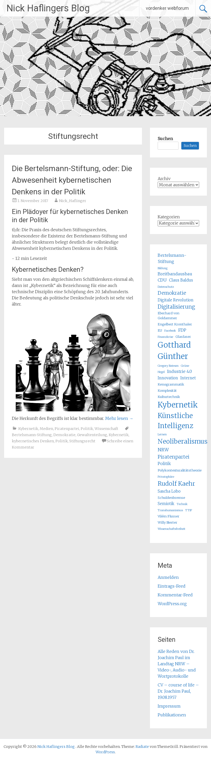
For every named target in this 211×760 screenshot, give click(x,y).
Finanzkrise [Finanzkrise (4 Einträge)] (165, 337)
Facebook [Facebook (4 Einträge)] (170, 330)
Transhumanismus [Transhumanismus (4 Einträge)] (170, 510)
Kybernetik (28, 428)
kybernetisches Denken (33, 441)
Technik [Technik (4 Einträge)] (182, 504)
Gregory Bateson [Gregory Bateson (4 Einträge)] (168, 365)
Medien (46, 428)
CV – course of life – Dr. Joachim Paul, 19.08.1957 (178, 691)
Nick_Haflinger (72, 200)
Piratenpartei (67, 428)
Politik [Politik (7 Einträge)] (164, 463)
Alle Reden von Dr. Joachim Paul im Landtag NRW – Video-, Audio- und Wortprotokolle (177, 664)
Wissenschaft (106, 428)
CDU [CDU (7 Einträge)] (162, 280)
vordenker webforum (167, 8)
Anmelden (168, 577)
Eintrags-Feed (171, 586)
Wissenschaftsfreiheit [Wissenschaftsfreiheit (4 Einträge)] (171, 529)
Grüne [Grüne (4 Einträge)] (185, 365)
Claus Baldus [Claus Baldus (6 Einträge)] (181, 280)
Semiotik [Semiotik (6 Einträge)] (166, 503)
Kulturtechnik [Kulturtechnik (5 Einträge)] (169, 397)
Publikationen (172, 714)
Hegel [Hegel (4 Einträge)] (161, 372)
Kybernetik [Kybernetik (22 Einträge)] (178, 405)
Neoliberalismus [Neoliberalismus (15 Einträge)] (182, 441)
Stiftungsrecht (82, 441)
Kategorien (169, 216)
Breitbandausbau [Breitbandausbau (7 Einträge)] (175, 273)
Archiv (164, 178)
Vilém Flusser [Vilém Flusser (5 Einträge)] (168, 516)
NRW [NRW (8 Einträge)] (163, 450)
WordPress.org (172, 603)
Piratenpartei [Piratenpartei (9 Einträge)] (173, 457)
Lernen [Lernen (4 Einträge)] (162, 434)
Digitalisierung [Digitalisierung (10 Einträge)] (176, 306)
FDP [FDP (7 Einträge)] (182, 330)
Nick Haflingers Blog (48, 8)
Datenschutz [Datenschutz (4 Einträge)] (166, 287)
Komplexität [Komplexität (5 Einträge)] (167, 390)
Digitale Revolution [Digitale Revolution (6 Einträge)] (175, 300)
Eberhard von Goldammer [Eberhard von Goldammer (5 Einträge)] (168, 315)
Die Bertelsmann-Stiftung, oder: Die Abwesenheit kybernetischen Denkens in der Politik (72, 180)
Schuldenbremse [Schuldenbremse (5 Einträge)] (171, 497)
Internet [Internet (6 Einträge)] (188, 377)
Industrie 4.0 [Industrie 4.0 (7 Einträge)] (179, 371)
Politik (87, 428)
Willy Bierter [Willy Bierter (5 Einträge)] (167, 522)
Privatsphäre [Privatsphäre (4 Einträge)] (166, 476)
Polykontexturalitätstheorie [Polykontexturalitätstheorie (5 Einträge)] (179, 470)
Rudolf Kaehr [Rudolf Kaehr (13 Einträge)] (176, 483)
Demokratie (64, 435)
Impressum (169, 706)
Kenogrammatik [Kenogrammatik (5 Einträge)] (171, 384)
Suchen (165, 138)
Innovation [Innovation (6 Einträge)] (168, 377)
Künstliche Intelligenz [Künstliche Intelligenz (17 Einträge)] (175, 420)
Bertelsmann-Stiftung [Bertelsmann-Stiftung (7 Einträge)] (172, 258)
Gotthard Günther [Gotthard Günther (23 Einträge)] (174, 350)
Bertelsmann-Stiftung (32, 435)
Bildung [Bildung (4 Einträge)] (162, 268)
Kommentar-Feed (175, 594)
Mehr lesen (119, 418)
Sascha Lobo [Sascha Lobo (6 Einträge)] (169, 491)
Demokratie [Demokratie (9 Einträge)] (172, 293)
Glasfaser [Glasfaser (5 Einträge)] (183, 336)
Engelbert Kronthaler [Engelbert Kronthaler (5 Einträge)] (175, 324)
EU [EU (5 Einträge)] (160, 330)
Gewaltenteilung (92, 435)
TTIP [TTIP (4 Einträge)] (188, 510)
